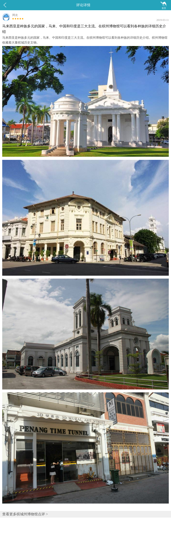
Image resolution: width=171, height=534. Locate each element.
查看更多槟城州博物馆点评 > (25, 514)
